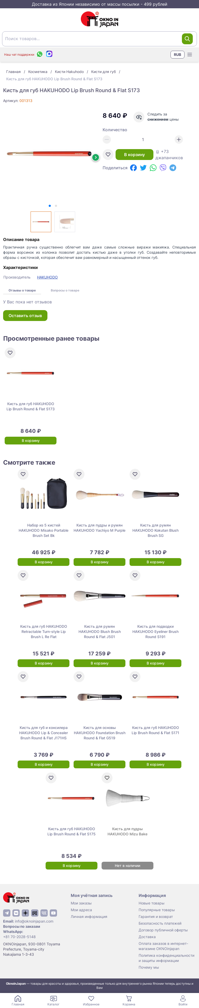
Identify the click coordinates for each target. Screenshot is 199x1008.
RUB (177, 54)
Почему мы (149, 967)
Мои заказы (81, 903)
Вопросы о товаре (65, 290)
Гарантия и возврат (156, 916)
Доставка (147, 936)
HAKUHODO (47, 277)
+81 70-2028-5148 (19, 936)
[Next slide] (96, 157)
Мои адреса (81, 910)
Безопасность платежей (160, 923)
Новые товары (152, 903)
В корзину (134, 154)
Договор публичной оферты (163, 930)
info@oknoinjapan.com (34, 921)
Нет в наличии (127, 865)
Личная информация (89, 916)
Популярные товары (157, 910)
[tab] (50, 206)
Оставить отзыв (25, 315)
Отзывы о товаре (22, 290)
